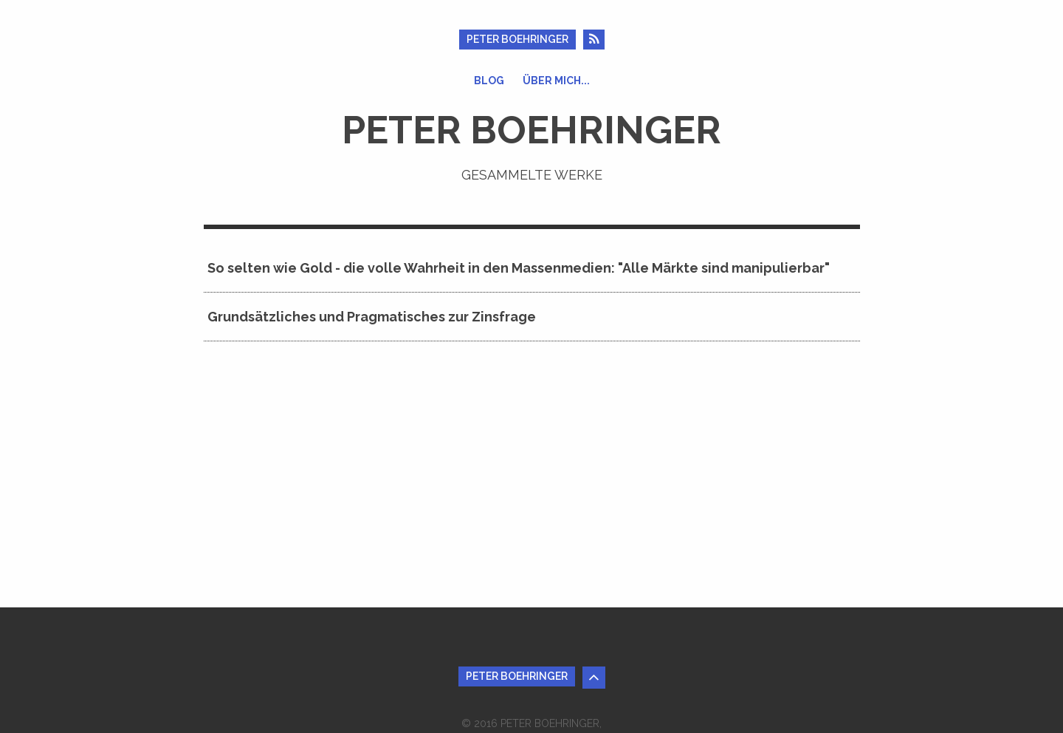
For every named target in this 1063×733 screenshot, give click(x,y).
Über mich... (556, 80)
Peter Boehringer (517, 39)
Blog (489, 80)
